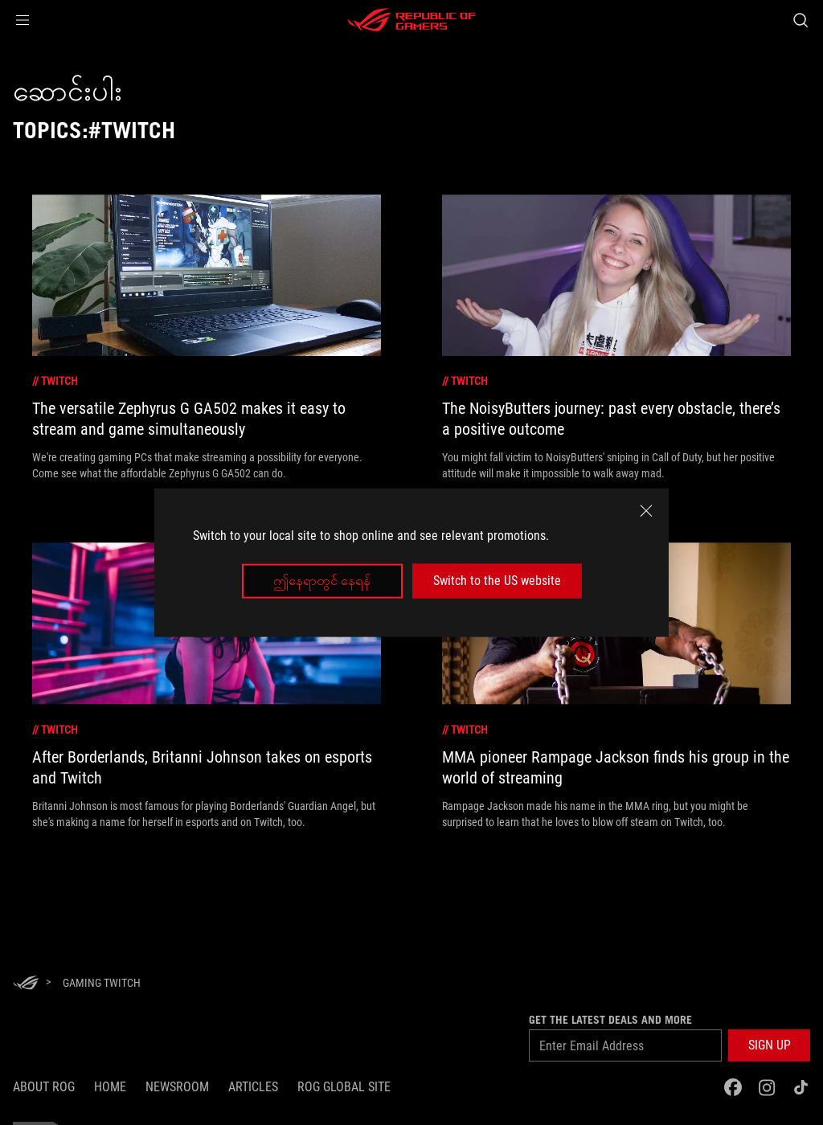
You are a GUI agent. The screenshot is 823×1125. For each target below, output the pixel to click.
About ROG (44, 1086)
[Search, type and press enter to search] (800, 20)
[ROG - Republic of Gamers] (411, 20)
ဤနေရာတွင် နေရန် (322, 580)
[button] (22, 20)
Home (110, 1086)
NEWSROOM (177, 1086)
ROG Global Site (344, 1086)
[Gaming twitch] (102, 982)
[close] (646, 511)
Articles (253, 1086)
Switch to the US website (497, 580)
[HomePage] (26, 984)
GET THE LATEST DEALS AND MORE (610, 1019)
